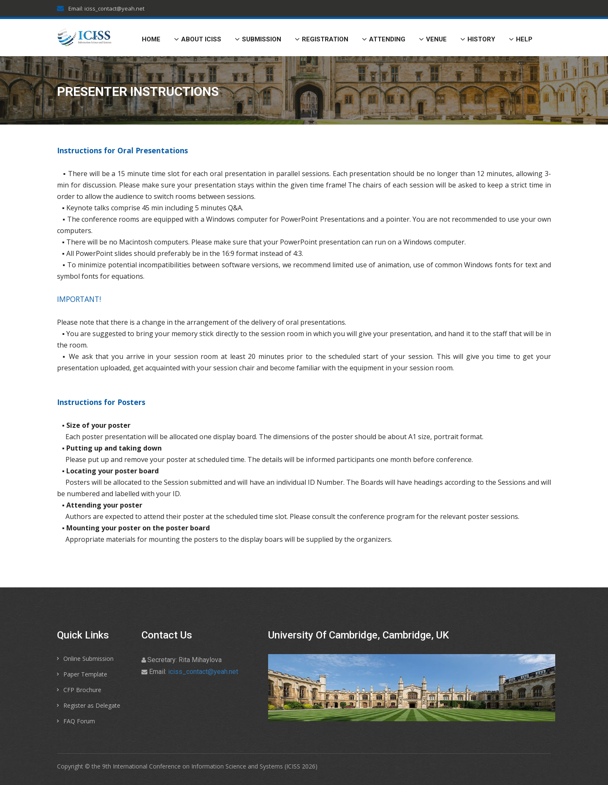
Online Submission (88, 659)
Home (151, 39)
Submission (258, 39)
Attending (383, 39)
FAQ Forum (79, 721)
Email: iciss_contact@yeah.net (100, 8)
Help (520, 39)
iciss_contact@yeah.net (203, 672)
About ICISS (197, 39)
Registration (321, 39)
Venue (433, 39)
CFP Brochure (82, 690)
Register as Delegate (91, 705)
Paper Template (85, 674)
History (477, 39)
